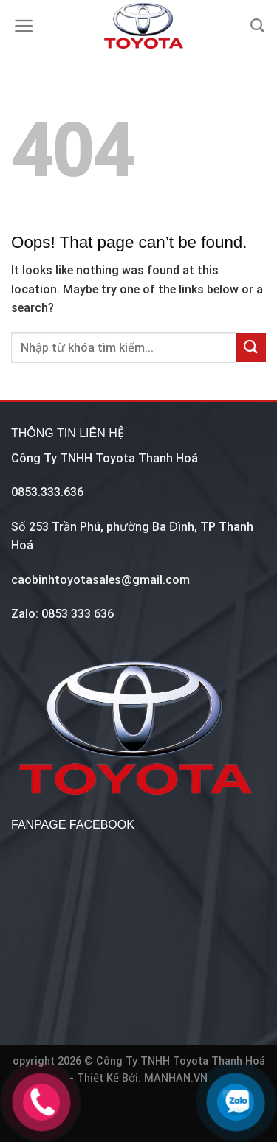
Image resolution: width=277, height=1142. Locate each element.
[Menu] (24, 26)
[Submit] (251, 347)
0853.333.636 (47, 492)
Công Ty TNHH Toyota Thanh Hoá (104, 458)
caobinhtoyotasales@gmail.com (100, 580)
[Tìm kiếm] (257, 25)
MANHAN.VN (176, 1078)
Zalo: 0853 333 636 (62, 614)
